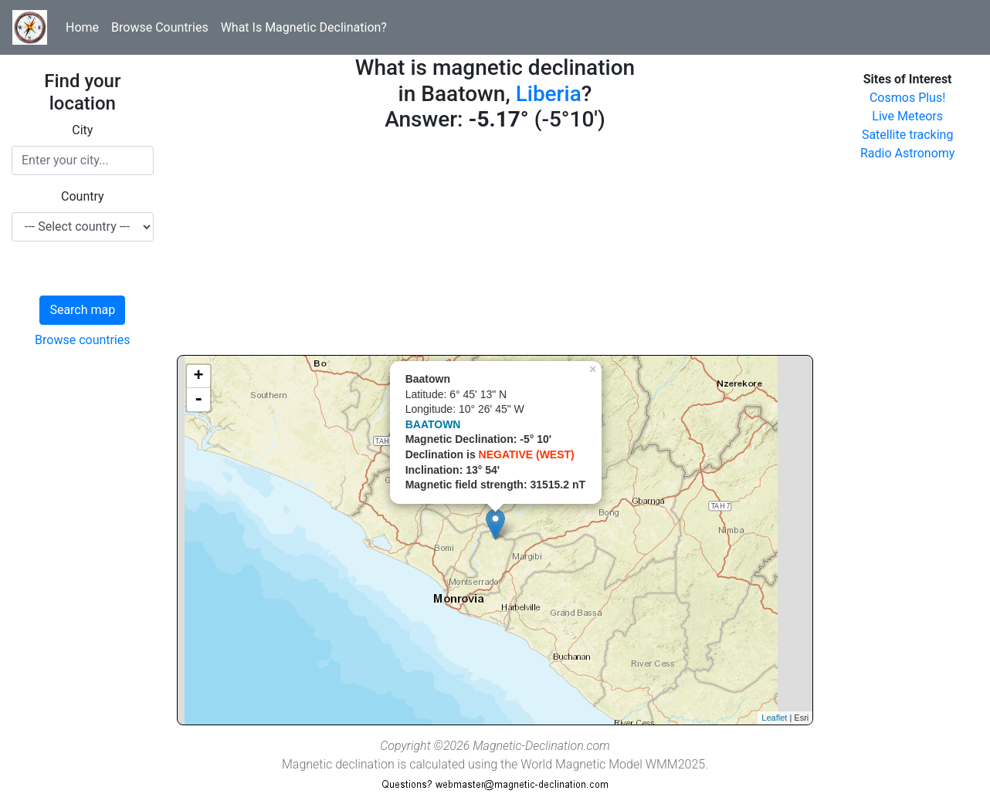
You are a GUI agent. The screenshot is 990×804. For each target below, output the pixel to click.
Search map (82, 309)
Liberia (548, 93)
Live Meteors (907, 116)
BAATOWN (433, 424)
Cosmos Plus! (907, 97)
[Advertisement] (495, 247)
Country (82, 196)
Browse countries (83, 340)
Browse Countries (160, 27)
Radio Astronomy (907, 153)
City (82, 130)
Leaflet (774, 717)
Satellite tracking (908, 134)
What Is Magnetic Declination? (304, 27)
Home (82, 27)
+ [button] (199, 376)
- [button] (198, 399)
